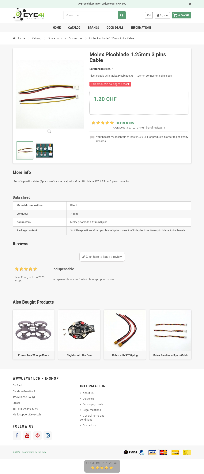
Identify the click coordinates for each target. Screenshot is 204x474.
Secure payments (93, 404)
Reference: (96, 68)
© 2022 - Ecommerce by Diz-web (29, 452)
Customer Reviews (102, 463)
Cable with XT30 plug (125, 355)
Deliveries (88, 398)
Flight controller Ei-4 (79, 355)
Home (57, 27)
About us (88, 393)
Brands (93, 27)
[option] (33, 335)
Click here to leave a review (102, 257)
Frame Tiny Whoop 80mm (33, 355)
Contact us (89, 425)
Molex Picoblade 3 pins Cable (170, 355)
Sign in (162, 15)
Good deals (115, 27)
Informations (141, 27)
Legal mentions (92, 409)
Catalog (74, 27)
